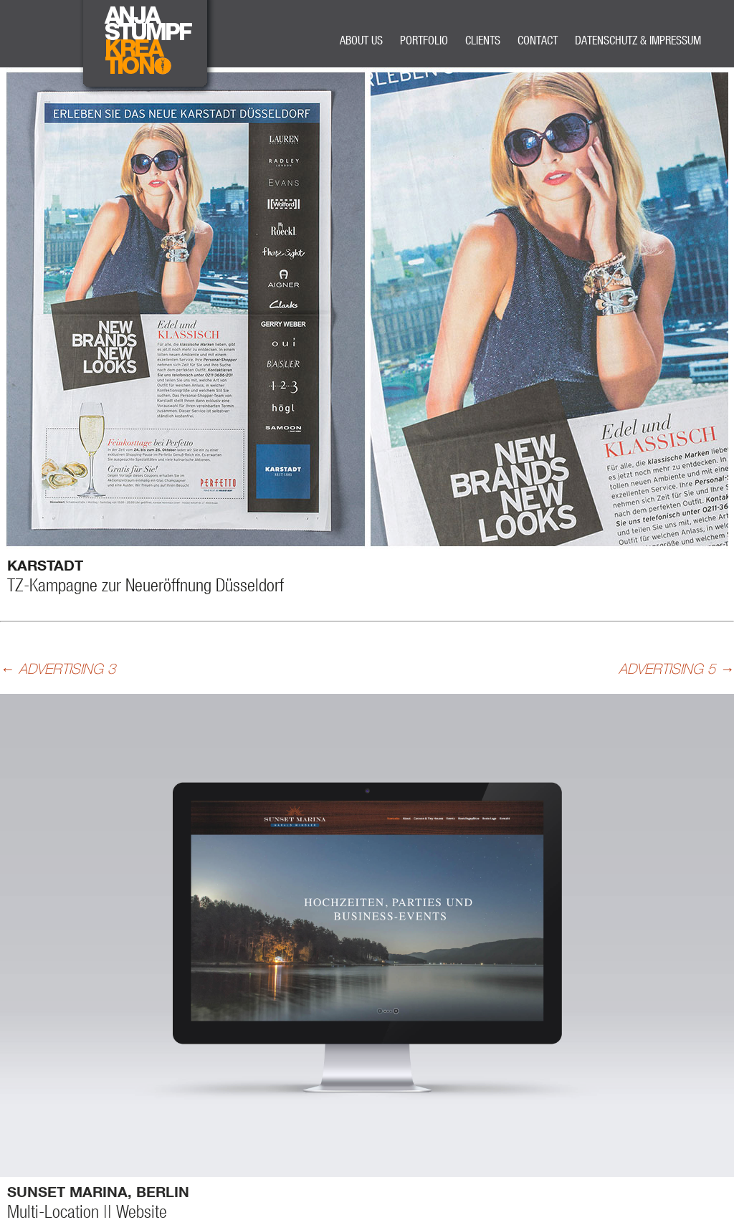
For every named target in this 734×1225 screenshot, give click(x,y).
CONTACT (538, 40)
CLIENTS (482, 40)
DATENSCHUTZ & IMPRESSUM (638, 40)
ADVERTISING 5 (676, 668)
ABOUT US (361, 40)
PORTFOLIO (424, 40)
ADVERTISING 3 (57, 668)
